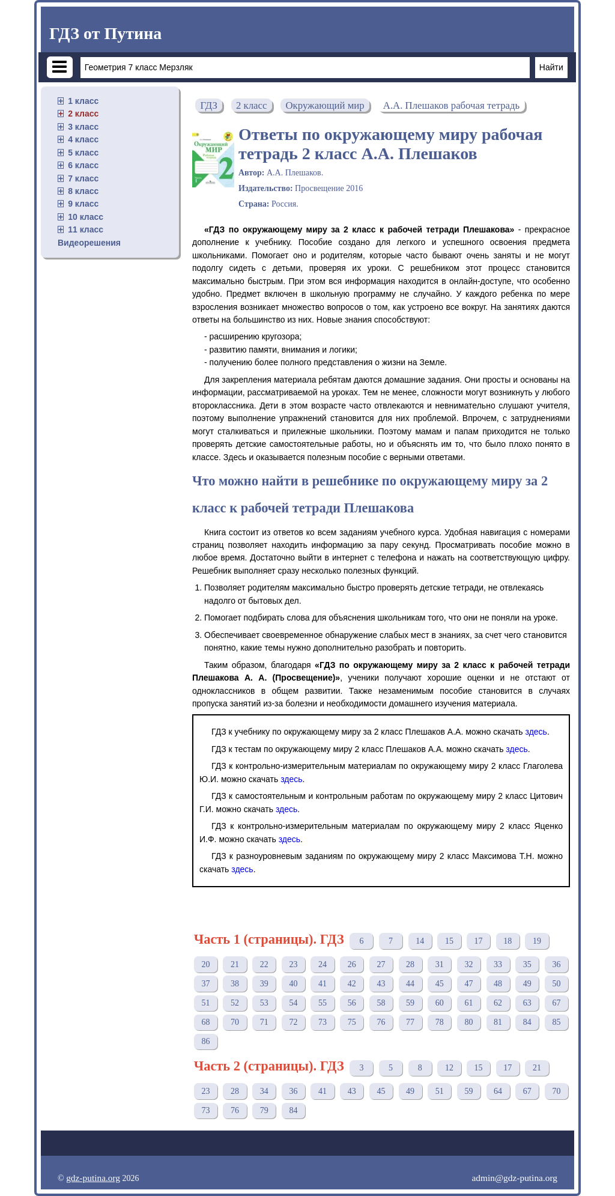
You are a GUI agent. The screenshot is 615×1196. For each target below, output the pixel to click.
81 (498, 1022)
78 (439, 1022)
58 (381, 1002)
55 (322, 1002)
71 (264, 1022)
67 (556, 1002)
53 (264, 1002)
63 (527, 1002)
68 (205, 1022)
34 (264, 1091)
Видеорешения (89, 242)
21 (235, 964)
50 (556, 983)
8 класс (83, 191)
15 (449, 941)
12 (449, 1067)
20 (205, 964)
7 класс (83, 178)
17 (478, 941)
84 (527, 1022)
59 (410, 1002)
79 (264, 1110)
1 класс (83, 101)
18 (507, 941)
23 (293, 964)
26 (352, 964)
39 (264, 983)
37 (205, 983)
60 (439, 1002)
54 (293, 1002)
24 (322, 964)
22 (264, 964)
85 (556, 1022)
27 (381, 964)
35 (527, 964)
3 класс (83, 127)
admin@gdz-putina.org (514, 1178)
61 (468, 1002)
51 (205, 1002)
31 (439, 964)
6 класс (83, 165)
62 (498, 1002)
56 (352, 1002)
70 (235, 1022)
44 (410, 983)
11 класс (85, 229)
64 (498, 1091)
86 (205, 1041)
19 (537, 941)
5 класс (83, 152)
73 (322, 1022)
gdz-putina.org (93, 1178)
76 (381, 1022)
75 (352, 1022)
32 (468, 964)
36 (556, 964)
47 (468, 983)
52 (235, 1002)
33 (498, 964)
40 (293, 983)
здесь (536, 731)
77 (410, 1022)
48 (498, 983)
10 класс (85, 217)
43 (381, 983)
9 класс (83, 203)
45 (439, 983)
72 (293, 1022)
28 (410, 964)
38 (235, 983)
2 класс (83, 113)
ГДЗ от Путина (105, 33)
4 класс (83, 139)
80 (468, 1022)
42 (352, 983)
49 (527, 983)
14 (420, 941)
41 (322, 983)
